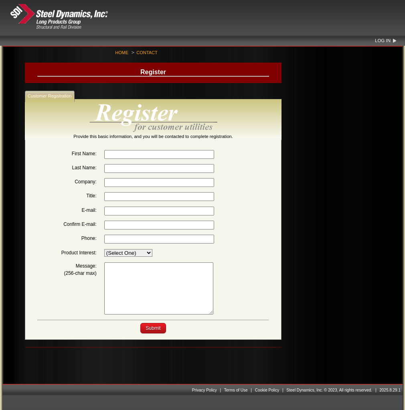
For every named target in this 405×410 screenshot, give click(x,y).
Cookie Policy (267, 390)
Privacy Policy (204, 390)
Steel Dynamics (74, 17)
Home (121, 52)
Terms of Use (236, 390)
